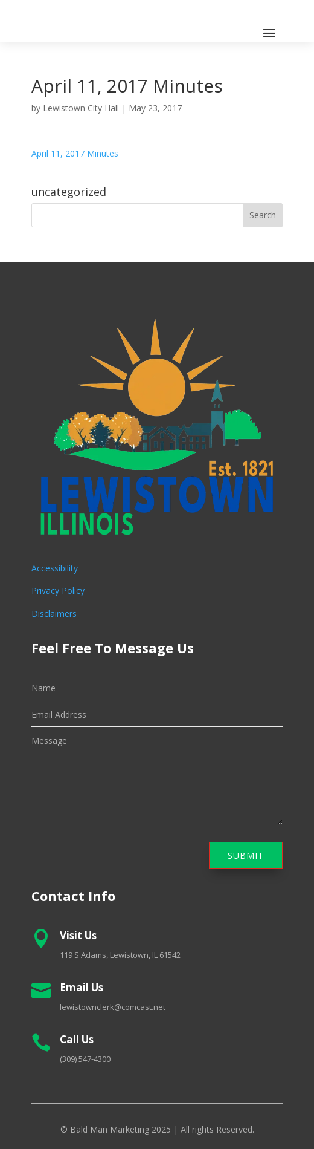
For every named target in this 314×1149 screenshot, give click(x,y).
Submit (246, 855)
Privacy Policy (58, 590)
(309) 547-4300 (85, 1058)
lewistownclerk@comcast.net (112, 1006)
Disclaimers (54, 613)
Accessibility (54, 568)
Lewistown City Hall (81, 108)
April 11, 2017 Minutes (74, 153)
